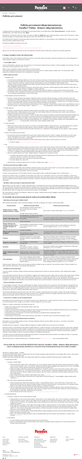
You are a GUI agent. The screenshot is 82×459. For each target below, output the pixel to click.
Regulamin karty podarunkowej (40, 447)
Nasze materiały (6, 439)
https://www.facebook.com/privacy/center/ (29, 142)
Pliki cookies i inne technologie (13, 46)
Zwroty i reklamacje (70, 439)
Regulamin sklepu (37, 444)
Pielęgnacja (5, 444)
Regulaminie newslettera (46, 338)
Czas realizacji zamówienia (23, 442)
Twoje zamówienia (53, 439)
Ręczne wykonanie (6, 443)
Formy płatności (21, 439)
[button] (3, 8)
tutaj (49, 162)
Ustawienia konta (53, 440)
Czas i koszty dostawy (22, 440)
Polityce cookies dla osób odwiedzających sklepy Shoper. (45, 391)
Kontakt (67, 440)
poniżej (70, 173)
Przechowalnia (53, 442)
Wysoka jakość (6, 442)
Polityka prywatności (38, 446)
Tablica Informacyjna (38, 439)
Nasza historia (6, 440)
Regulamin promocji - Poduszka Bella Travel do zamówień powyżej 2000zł (40, 442)
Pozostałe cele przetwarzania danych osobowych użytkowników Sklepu (23, 48)
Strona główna (5, 13)
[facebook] (5, 458)
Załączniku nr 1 (40, 105)
